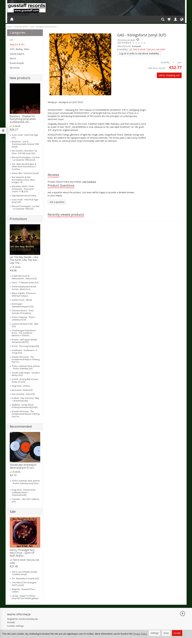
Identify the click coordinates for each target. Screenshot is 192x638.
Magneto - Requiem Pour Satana (23, 590)
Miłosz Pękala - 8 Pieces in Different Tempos (24, 294)
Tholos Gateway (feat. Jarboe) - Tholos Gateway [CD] (26, 367)
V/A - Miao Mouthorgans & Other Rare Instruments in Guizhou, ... (24, 166)
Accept (177, 633)
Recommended (21, 426)
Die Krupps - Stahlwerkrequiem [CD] (22, 305)
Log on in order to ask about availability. (139, 53)
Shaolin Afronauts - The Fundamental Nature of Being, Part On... (26, 359)
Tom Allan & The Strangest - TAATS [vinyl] (24, 583)
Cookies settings (15, 625)
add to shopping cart (169, 75)
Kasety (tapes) (17, 53)
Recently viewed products (66, 214)
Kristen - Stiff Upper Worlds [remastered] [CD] (24, 340)
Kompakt (136, 46)
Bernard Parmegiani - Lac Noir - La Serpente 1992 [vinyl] (26, 158)
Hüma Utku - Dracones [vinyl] (25, 173)
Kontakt (11, 622)
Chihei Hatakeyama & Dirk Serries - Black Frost (24, 287)
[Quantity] (174, 62)
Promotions (18, 219)
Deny (166, 633)
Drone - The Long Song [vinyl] (25, 346)
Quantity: (165, 62)
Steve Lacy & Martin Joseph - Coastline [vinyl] (25, 573)
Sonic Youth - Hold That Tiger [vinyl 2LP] (25, 200)
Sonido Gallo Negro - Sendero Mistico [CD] (26, 374)
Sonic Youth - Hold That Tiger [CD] (25, 136)
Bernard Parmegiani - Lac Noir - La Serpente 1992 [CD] (26, 207)
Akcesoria (14, 67)
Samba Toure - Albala (22, 299)
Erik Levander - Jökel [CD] (23, 394)
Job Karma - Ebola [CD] (22, 390)
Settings (155, 633)
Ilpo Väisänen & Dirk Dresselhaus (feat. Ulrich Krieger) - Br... (23, 180)
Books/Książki (17, 63)
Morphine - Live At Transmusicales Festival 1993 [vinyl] (25, 144)
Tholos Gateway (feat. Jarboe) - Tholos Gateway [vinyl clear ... (26, 483)
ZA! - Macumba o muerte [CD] (25, 578)
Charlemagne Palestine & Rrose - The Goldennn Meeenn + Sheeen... (24, 333)
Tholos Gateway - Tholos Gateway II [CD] (23, 318)
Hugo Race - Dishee (21, 385)
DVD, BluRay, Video (19, 49)
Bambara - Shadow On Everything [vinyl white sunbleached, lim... (23, 119)
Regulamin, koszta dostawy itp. (22, 618)
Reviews (53, 175)
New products (20, 78)
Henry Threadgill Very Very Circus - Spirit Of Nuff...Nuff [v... (22, 552)
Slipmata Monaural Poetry (24, 195)
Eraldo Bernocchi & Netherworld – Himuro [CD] (24, 277)
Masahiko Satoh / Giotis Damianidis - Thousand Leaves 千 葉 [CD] (23, 189)
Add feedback (89, 181)
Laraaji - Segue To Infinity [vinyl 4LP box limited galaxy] (25, 597)
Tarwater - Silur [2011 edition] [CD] (25, 500)
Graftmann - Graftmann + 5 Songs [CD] (24, 351)
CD (11, 39)
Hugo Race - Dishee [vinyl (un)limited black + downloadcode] (23, 492)
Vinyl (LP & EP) (17, 44)
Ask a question (57, 201)
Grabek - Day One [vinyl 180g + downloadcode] (25, 399)
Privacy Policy (140, 633)
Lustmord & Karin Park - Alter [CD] (25, 325)
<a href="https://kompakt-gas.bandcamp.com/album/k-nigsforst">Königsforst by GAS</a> (97, 155)
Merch (13, 58)
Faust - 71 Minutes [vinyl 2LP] (25, 282)
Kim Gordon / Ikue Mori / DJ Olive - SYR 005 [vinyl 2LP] (24, 152)
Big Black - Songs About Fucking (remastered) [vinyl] (24, 406)
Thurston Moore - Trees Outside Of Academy (23, 311)
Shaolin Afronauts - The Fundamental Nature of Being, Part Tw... (26, 414)
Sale (13, 511)
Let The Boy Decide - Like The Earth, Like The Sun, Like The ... (24, 260)
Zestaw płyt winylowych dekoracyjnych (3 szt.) (23, 466)
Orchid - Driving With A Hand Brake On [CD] (25, 380)
